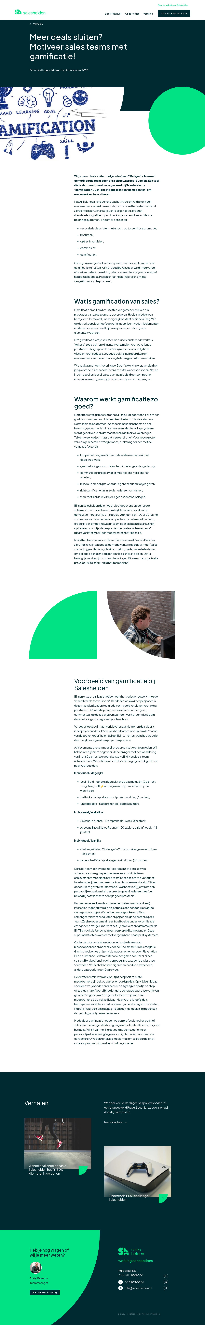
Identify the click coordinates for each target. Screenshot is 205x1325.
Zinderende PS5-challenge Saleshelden (128, 1197)
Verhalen (38, 24)
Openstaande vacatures (174, 13)
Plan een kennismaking (45, 1291)
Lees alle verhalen (114, 1122)
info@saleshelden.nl (138, 1287)
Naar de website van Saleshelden (173, 5)
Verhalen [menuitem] (148, 13)
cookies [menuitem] (131, 1313)
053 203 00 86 (134, 1282)
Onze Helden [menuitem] (132, 13)
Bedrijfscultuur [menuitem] (113, 13)
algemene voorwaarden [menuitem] (148, 1313)
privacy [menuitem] (121, 1313)
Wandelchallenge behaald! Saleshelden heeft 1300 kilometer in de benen (48, 1169)
